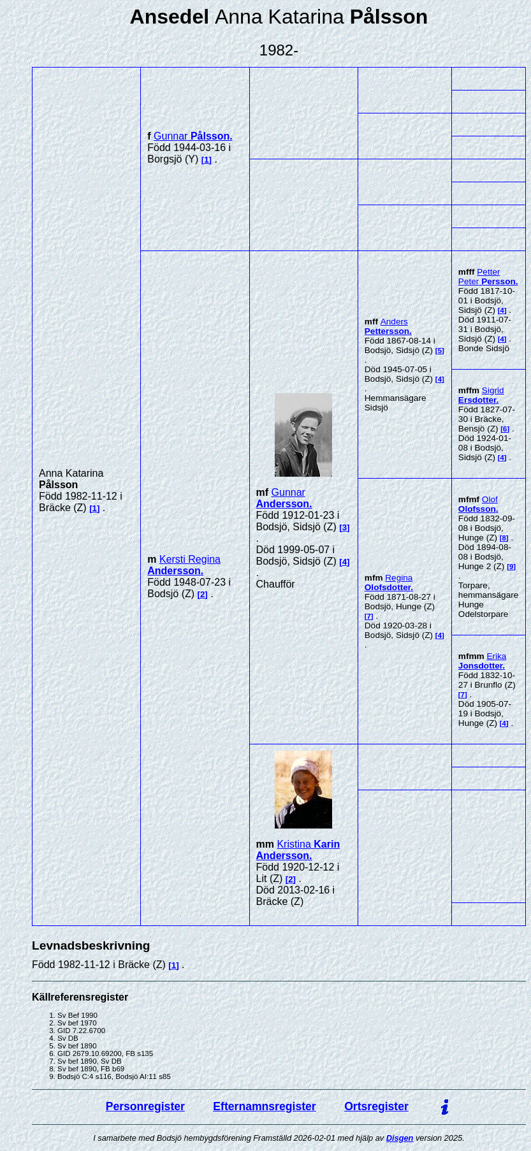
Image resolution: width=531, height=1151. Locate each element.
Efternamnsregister (264, 1106)
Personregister (145, 1106)
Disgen (400, 1138)
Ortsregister (376, 1106)
